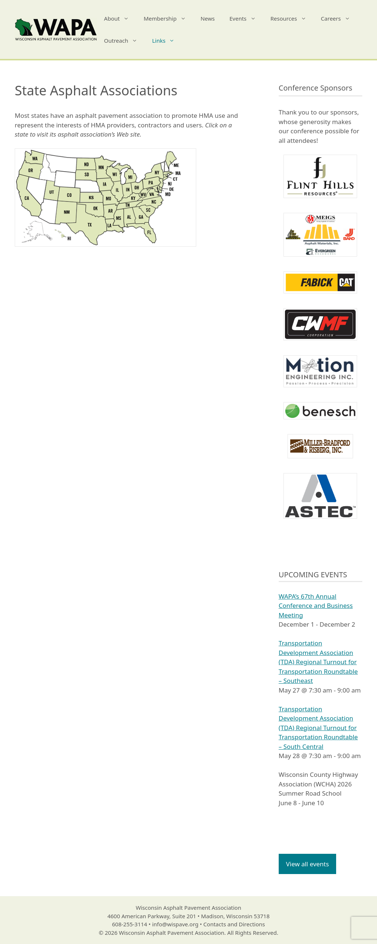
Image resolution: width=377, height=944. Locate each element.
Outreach (124, 40)
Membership (168, 18)
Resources (292, 18)
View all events (307, 864)
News (208, 18)
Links (167, 40)
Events (246, 18)
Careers (339, 18)
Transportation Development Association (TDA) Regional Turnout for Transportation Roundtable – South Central (318, 728)
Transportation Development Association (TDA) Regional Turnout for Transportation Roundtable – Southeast (318, 662)
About (120, 18)
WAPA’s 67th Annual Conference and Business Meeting (316, 605)
